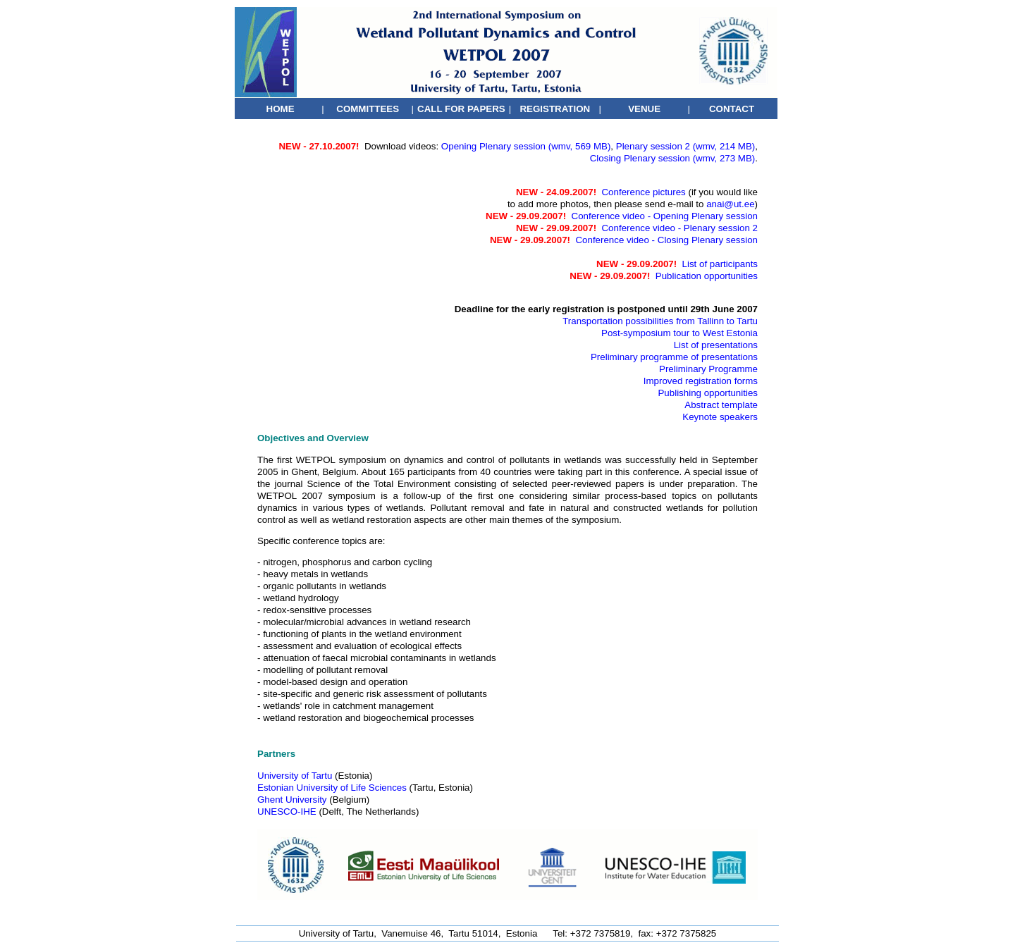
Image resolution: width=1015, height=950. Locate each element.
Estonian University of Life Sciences (332, 787)
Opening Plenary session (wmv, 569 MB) (526, 146)
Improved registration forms (701, 381)
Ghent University (292, 799)
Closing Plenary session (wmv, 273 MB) (673, 158)
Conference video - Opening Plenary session (665, 216)
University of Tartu (294, 775)
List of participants (720, 264)
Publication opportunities (707, 276)
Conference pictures (643, 192)
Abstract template (721, 405)
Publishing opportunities (708, 393)
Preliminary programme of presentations (674, 357)
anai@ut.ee (730, 204)
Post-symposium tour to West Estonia (679, 333)
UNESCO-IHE (286, 811)
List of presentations (716, 345)
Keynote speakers (720, 417)
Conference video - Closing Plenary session (666, 240)
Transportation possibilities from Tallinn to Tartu (660, 321)
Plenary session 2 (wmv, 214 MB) (686, 146)
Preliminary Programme (708, 369)
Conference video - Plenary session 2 (679, 228)
